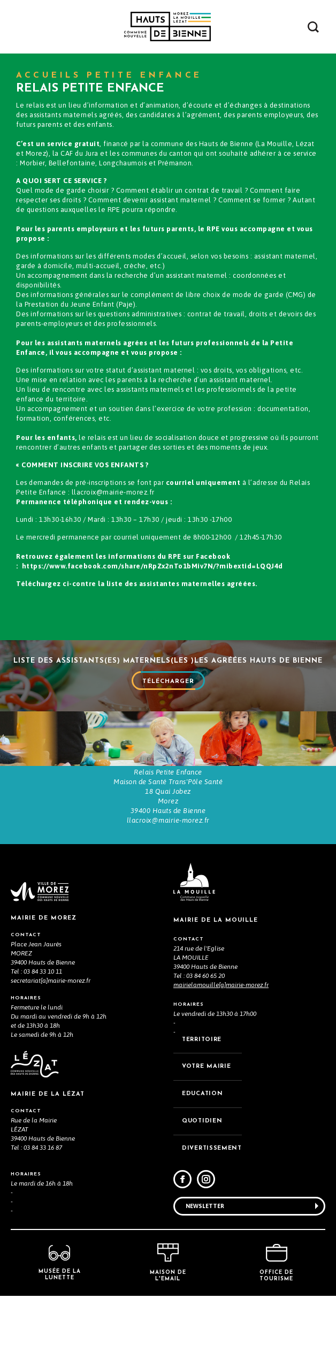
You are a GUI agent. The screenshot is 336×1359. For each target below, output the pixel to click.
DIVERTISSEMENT (212, 1211)
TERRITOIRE (202, 1102)
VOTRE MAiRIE (206, 1130)
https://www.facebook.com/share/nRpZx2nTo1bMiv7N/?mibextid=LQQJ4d (152, 566)
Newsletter (205, 1268)
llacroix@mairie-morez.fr (113, 492)
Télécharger (168, 688)
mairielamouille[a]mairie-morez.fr (221, 1048)
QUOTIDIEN (202, 1184)
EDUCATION (202, 1157)
